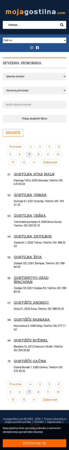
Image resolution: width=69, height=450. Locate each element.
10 (57, 154)
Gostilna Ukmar (30, 195)
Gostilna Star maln (34, 174)
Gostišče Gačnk (30, 361)
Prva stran (16, 146)
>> (34, 162)
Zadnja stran (50, 162)
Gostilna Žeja (28, 257)
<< (30, 146)
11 (12, 162)
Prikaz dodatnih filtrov (34, 118)
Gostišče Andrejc (31, 302)
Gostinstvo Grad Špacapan (31, 280)
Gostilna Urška (30, 216)
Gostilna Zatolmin (33, 236)
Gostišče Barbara (32, 320)
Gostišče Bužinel (31, 340)
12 (23, 162)
